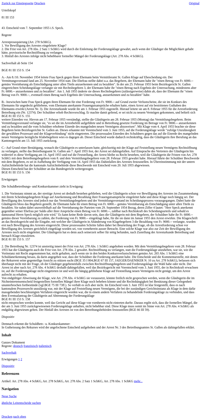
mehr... (138, 381)
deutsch (18, 346)
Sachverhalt (9, 352)
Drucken (39, 3)
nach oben (19, 416)
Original (194, 3)
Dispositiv (8, 366)
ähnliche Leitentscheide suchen (21, 403)
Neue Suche (9, 396)
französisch (31, 346)
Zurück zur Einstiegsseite (18, 3)
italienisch (45, 346)
